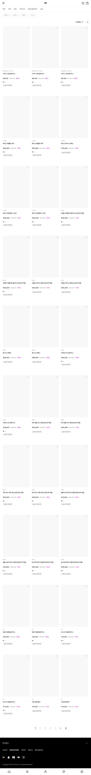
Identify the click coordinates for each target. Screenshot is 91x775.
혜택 (24, 15)
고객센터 (23, 750)
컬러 (16, 15)
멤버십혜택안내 (39, 750)
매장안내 (30, 750)
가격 (32, 15)
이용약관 (4, 750)
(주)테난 (5, 743)
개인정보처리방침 (14, 750)
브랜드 (7, 15)
